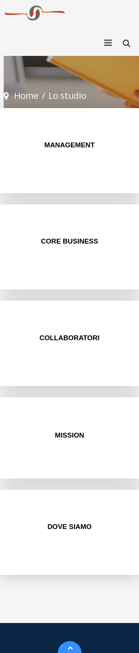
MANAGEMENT (69, 145)
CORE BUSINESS (69, 241)
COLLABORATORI (69, 338)
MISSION (69, 435)
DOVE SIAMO (69, 526)
